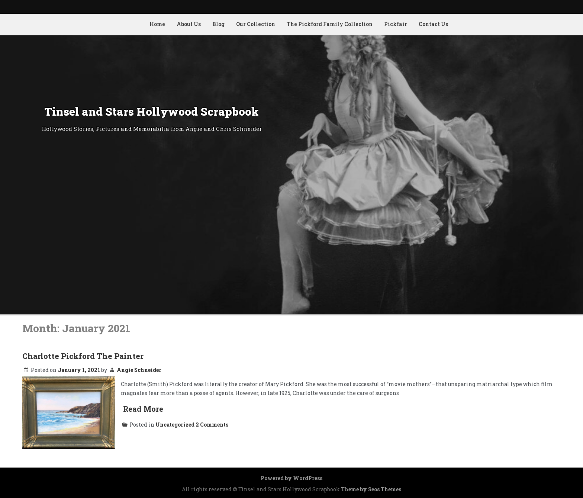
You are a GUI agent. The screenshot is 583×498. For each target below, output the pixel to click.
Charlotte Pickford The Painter (83, 356)
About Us (189, 24)
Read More (143, 409)
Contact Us (433, 24)
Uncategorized (174, 424)
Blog (218, 24)
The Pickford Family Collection (330, 24)
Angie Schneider (139, 369)
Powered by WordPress (291, 478)
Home (157, 24)
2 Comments (212, 424)
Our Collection (255, 24)
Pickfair (395, 24)
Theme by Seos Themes (371, 489)
